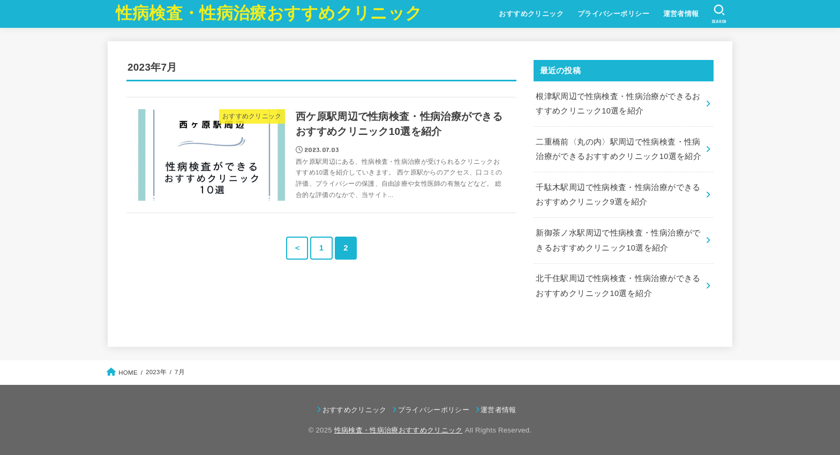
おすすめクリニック (531, 14)
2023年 (156, 371)
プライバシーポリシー (613, 14)
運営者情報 (681, 14)
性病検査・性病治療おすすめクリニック (269, 13)
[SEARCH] (719, 14)
